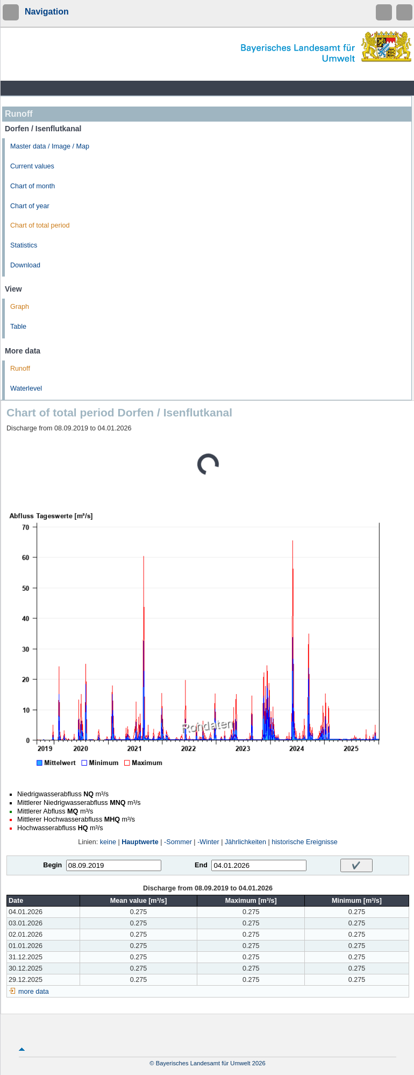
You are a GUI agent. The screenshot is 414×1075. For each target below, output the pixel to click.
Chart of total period (40, 225)
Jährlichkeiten (245, 842)
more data (33, 991)
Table (18, 326)
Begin (52, 865)
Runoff (20, 368)
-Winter (208, 842)
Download (25, 265)
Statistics (23, 245)
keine (108, 842)
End (201, 865)
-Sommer (178, 842)
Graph (19, 306)
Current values (32, 166)
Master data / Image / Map (49, 146)
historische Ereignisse (305, 842)
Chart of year (29, 206)
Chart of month (32, 186)
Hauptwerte (140, 842)
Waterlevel (26, 388)
